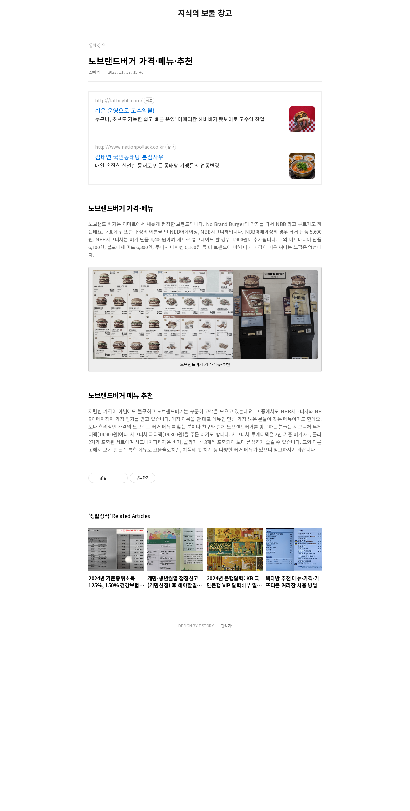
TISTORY (206, 763)
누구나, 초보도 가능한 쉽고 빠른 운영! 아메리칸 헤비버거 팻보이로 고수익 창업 (180, 118)
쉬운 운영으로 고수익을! (125, 110)
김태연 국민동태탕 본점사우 (129, 157)
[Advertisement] (205, 426)
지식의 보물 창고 (205, 13)
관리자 (226, 763)
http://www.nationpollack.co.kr (129, 147)
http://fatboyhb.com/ (119, 100)
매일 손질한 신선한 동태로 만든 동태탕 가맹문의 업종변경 (157, 165)
